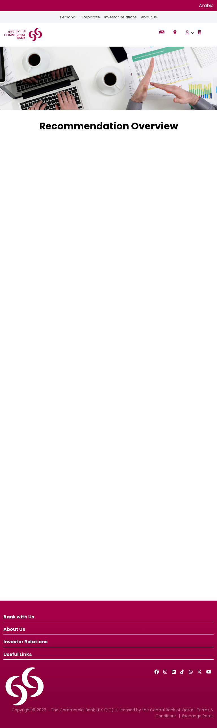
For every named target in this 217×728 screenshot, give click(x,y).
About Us (149, 17)
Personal (67, 17)
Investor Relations (120, 17)
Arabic (206, 5)
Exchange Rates (198, 716)
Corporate (90, 17)
